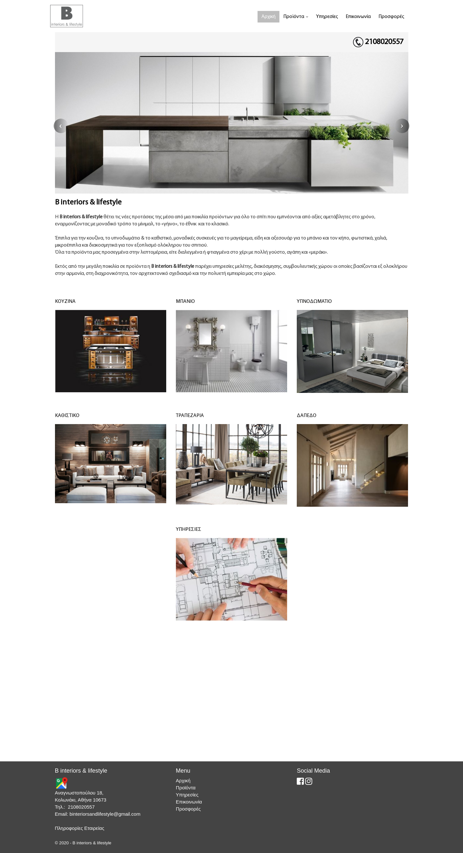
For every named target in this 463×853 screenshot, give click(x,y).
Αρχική (268, 16)
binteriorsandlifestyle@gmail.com (104, 814)
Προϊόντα (295, 16)
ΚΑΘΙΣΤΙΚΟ (67, 415)
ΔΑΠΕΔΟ (306, 415)
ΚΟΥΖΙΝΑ (65, 301)
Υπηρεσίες (327, 16)
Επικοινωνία (358, 16)
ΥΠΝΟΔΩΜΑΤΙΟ (314, 301)
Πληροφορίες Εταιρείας (79, 828)
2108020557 (384, 42)
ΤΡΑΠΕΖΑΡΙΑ (190, 415)
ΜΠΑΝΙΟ (185, 301)
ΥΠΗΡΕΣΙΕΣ (188, 529)
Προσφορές (391, 16)
